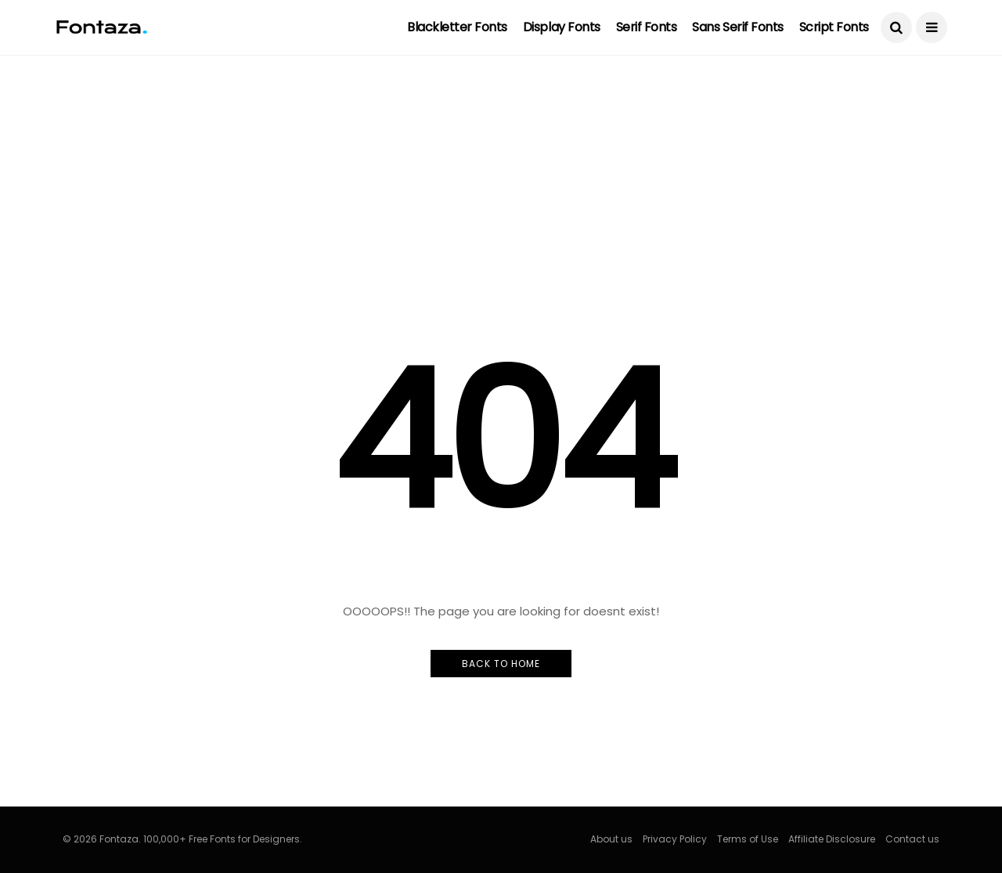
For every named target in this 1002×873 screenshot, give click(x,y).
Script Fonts (834, 27)
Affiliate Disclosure (831, 839)
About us (611, 839)
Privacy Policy (675, 839)
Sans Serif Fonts (737, 27)
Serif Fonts (646, 27)
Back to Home (501, 663)
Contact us (912, 839)
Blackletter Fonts (457, 27)
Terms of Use (747, 839)
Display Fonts (561, 27)
